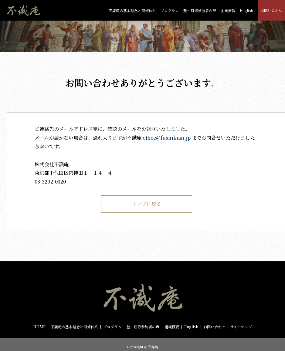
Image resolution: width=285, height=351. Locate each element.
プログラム (170, 10)
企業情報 (228, 10)
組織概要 (172, 327)
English (246, 10)
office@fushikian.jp (167, 137)
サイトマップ (241, 327)
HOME (39, 327)
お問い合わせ (271, 10)
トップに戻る (146, 203)
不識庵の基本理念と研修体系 (132, 10)
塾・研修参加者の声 (199, 10)
